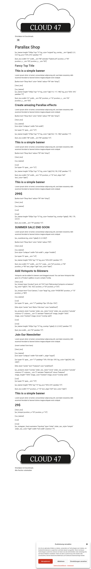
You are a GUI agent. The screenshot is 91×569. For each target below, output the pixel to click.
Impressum (70, 565)
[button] (87, 544)
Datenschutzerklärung (60, 565)
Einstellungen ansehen (78, 561)
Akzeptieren (45, 561)
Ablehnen (61, 561)
